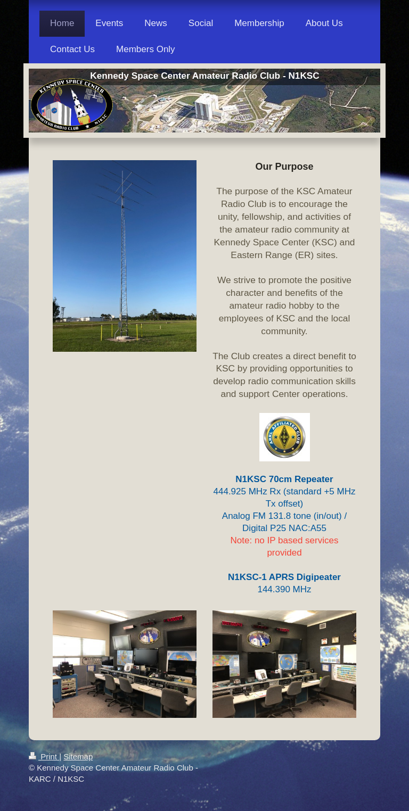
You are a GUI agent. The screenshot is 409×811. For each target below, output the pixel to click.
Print (44, 756)
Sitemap (78, 756)
